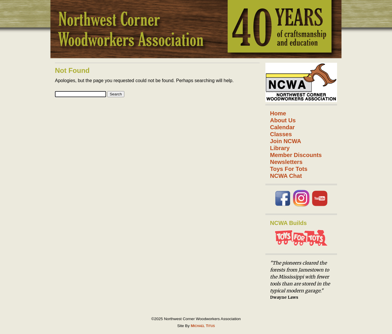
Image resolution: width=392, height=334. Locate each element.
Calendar (282, 127)
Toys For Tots (288, 169)
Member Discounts (296, 155)
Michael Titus (203, 326)
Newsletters (286, 162)
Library (280, 148)
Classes (281, 134)
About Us (283, 120)
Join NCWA (285, 141)
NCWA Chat (286, 176)
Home (278, 113)
